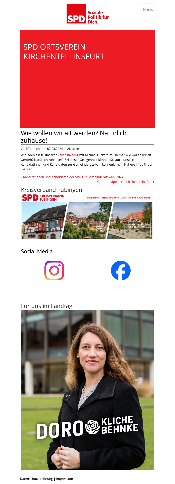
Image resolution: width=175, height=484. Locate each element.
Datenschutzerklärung (36, 479)
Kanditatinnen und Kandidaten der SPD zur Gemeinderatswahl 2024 (73, 177)
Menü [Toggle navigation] (147, 9)
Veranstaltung (68, 155)
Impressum (64, 479)
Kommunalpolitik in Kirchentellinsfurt (124, 182)
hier (29, 169)
